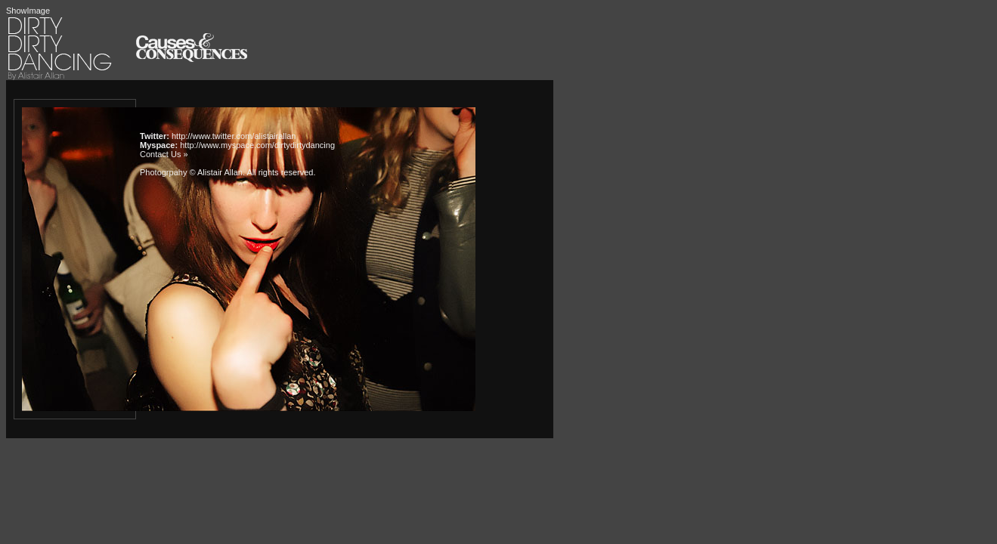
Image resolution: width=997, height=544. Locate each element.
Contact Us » (164, 154)
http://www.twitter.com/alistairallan (234, 136)
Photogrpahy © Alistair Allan (191, 172)
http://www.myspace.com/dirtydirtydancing (257, 145)
